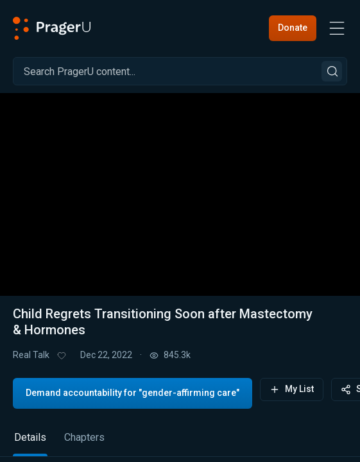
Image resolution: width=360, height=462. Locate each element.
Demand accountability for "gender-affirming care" (132, 393)
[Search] (180, 71)
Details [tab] (30, 437)
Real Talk (31, 355)
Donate (292, 27)
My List (292, 389)
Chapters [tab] (84, 437)
